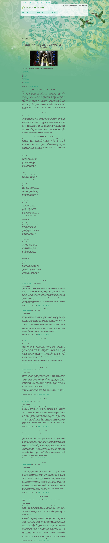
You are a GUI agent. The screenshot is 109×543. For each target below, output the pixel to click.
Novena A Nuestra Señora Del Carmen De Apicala (35, 38)
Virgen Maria (31, 35)
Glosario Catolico (52, 12)
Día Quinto (25, 77)
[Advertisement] (43, 24)
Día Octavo (26, 81)
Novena (27, 35)
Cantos (24, 2)
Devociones (39, 2)
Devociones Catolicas (40, 12)
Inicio (23, 35)
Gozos (47, 305)
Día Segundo (26, 72)
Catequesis (31, 2)
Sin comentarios (44, 40)
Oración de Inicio (26, 283)
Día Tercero (26, 74)
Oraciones (47, 2)
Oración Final (41, 305)
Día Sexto (25, 78)
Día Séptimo (26, 79)
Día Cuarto (25, 75)
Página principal (27, 12)
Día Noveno (26, 82)
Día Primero (26, 71)
